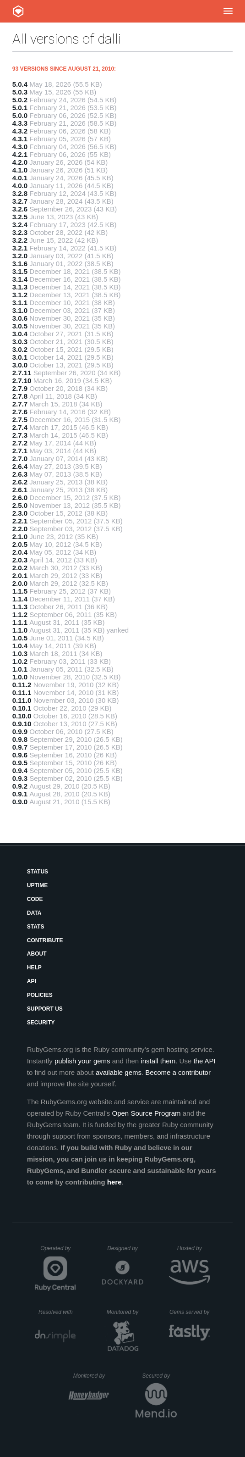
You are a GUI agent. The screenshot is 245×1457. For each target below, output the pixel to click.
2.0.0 (19, 583)
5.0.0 (19, 115)
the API (204, 1061)
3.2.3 (19, 232)
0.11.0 (22, 700)
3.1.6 (19, 263)
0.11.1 (22, 692)
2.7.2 (19, 443)
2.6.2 (19, 482)
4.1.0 (19, 170)
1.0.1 (19, 669)
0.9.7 (19, 747)
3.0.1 (19, 357)
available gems (119, 1072)
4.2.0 (19, 162)
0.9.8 (19, 739)
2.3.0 (19, 513)
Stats (35, 926)
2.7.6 (19, 412)
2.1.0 (19, 536)
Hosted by (193, 1248)
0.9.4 (19, 770)
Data (34, 913)
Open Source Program (146, 1113)
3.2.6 (19, 209)
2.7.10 (22, 380)
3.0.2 (19, 349)
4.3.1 (19, 139)
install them (158, 1061)
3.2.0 (19, 256)
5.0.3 (19, 92)
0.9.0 (19, 802)
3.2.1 (19, 248)
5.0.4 (19, 84)
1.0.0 (19, 677)
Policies (40, 995)
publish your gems (82, 1061)
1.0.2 (19, 661)
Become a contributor (178, 1072)
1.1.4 (19, 599)
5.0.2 (19, 100)
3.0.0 (19, 365)
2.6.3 (19, 474)
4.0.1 (19, 178)
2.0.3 (19, 560)
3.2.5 (19, 217)
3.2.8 (19, 193)
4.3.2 (19, 131)
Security (41, 1022)
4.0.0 (19, 185)
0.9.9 (19, 731)
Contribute (45, 940)
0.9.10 (22, 724)
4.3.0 (19, 146)
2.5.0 (19, 505)
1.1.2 (19, 614)
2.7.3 (19, 435)
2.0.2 (19, 568)
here (114, 1182)
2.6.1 (19, 490)
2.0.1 (19, 575)
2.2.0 (19, 529)
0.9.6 (19, 755)
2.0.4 (19, 552)
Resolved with (57, 1312)
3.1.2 (19, 295)
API (31, 981)
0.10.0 (22, 716)
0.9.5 (19, 763)
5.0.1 (19, 107)
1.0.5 (19, 638)
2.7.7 (19, 404)
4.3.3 (19, 123)
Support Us (45, 1009)
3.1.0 (19, 310)
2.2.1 (19, 521)
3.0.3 (19, 341)
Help (34, 967)
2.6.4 (19, 466)
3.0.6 (19, 318)
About (37, 954)
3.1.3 (19, 287)
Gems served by (189, 1312)
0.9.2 (19, 786)
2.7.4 (19, 427)
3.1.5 (19, 271)
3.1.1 (19, 302)
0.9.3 (19, 778)
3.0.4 (19, 334)
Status (37, 871)
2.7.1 (19, 451)
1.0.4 (19, 646)
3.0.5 (19, 326)
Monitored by (125, 1312)
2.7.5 (19, 419)
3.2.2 (19, 240)
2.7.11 (22, 373)
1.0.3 (19, 653)
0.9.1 (19, 794)
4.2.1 (19, 154)
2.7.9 (19, 388)
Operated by (58, 1251)
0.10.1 (22, 708)
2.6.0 (19, 497)
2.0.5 (19, 544)
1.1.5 (19, 591)
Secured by (159, 1376)
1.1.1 (19, 622)
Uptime (37, 885)
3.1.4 (19, 279)
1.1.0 (19, 630)
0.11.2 (22, 685)
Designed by (125, 1248)
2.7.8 (19, 396)
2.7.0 (19, 458)
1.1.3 (19, 607)
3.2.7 (19, 201)
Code (35, 899)
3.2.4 (19, 224)
